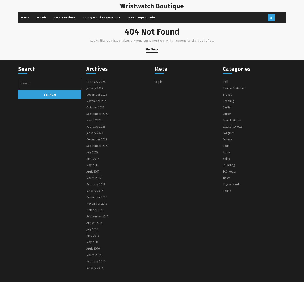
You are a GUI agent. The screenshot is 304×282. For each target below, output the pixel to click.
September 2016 (97, 253)
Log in (158, 118)
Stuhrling (229, 202)
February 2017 (95, 221)
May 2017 (92, 202)
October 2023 (95, 144)
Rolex (226, 189)
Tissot (226, 215)
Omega (227, 176)
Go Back (152, 50)
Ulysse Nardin (232, 221)
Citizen (227, 150)
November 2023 (96, 138)
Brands (41, 17)
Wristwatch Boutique (152, 6)
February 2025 (95, 118)
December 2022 (96, 176)
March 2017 (93, 215)
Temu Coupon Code (141, 17)
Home (25, 17)
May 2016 (92, 279)
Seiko (226, 195)
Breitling (228, 138)
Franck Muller (232, 157)
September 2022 (97, 183)
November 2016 (96, 240)
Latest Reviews (65, 17)
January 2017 (94, 227)
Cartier (227, 144)
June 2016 (92, 272)
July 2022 (92, 189)
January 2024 (94, 125)
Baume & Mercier (234, 125)
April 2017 (93, 208)
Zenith (227, 227)
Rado (226, 183)
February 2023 (95, 163)
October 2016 (95, 247)
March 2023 (93, 157)
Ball (225, 118)
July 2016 (92, 266)
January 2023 (94, 170)
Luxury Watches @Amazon (101, 17)
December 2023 (96, 131)
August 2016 (94, 260)
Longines (229, 170)
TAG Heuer (229, 208)
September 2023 (97, 150)
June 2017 (92, 195)
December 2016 (96, 234)
